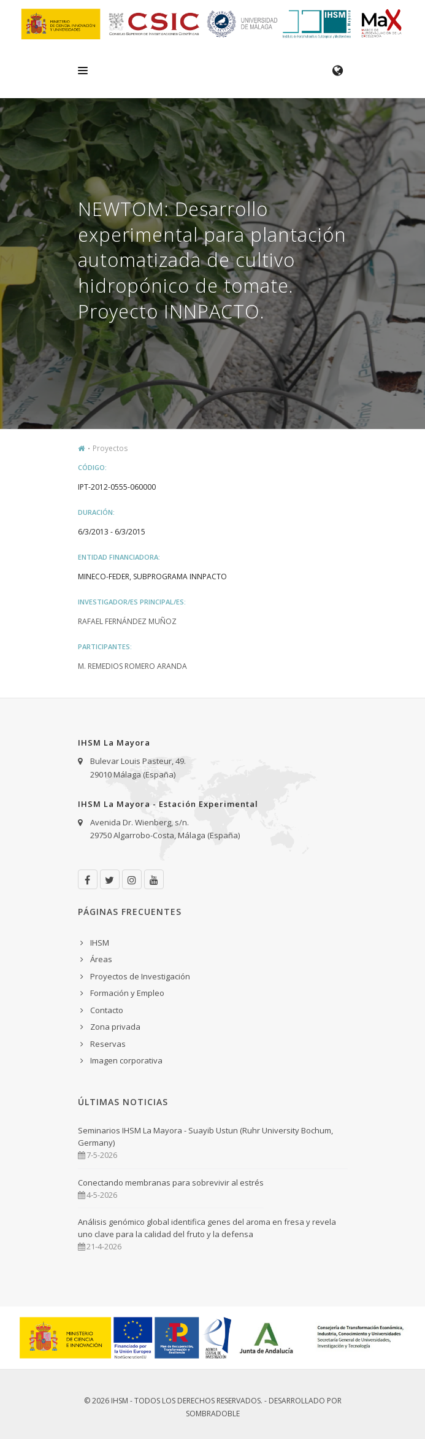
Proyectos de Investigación (140, 976)
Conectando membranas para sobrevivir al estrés (171, 1182)
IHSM (99, 942)
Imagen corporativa (126, 1060)
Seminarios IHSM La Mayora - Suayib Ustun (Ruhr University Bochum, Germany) (205, 1136)
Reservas (108, 1043)
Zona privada (115, 1026)
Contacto (106, 1010)
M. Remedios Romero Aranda (132, 666)
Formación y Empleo (127, 992)
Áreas (101, 959)
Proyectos (110, 448)
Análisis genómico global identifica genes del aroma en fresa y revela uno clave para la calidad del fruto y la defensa (207, 1228)
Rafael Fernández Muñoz (127, 621)
